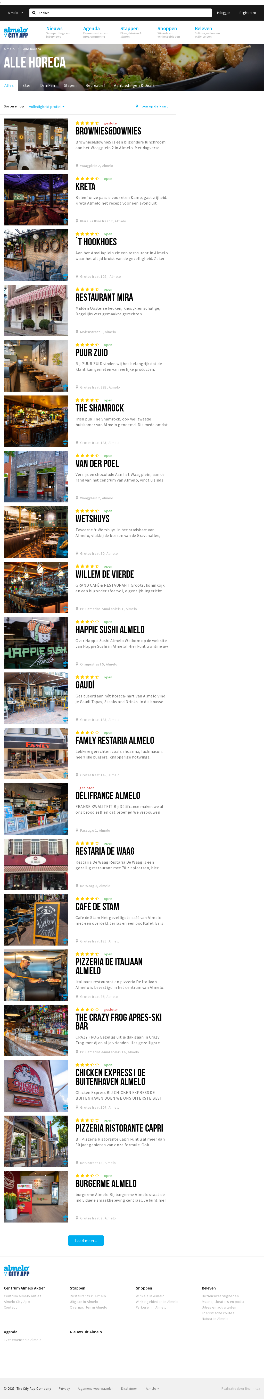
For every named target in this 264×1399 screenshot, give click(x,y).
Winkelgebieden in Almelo (157, 1301)
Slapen (70, 85)
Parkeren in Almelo (151, 1307)
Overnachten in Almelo (88, 1307)
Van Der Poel (97, 463)
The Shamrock (100, 407)
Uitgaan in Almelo (84, 1301)
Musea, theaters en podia (223, 1301)
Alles (9, 85)
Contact (10, 1307)
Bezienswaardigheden (220, 1296)
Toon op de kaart (152, 106)
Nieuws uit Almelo (86, 1331)
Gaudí (85, 684)
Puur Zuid (92, 352)
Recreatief (95, 85)
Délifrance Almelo (108, 795)
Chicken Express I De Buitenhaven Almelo (110, 1077)
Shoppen (144, 1288)
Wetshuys (93, 518)
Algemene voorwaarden (96, 1388)
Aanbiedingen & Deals (134, 85)
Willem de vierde (105, 573)
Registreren (248, 13)
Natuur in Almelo (215, 1318)
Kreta (85, 186)
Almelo (15, 13)
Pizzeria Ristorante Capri (119, 1127)
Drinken (47, 85)
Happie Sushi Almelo (110, 629)
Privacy (64, 1388)
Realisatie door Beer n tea (240, 1388)
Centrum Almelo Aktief (24, 1288)
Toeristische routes (218, 1313)
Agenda (11, 1331)
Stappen (77, 1288)
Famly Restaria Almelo (115, 740)
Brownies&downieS (108, 130)
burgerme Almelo (106, 1183)
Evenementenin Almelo (23, 1339)
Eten (26, 85)
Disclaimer (129, 1388)
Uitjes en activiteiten (219, 1307)
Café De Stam (97, 906)
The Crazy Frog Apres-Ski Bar (119, 1021)
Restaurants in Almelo (88, 1296)
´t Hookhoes (96, 241)
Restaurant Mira (104, 296)
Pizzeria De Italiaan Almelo (109, 966)
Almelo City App (17, 1301)
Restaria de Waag (105, 850)
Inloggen (223, 13)
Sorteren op (14, 106)
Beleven (209, 1288)
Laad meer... (86, 1240)
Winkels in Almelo (150, 1296)
